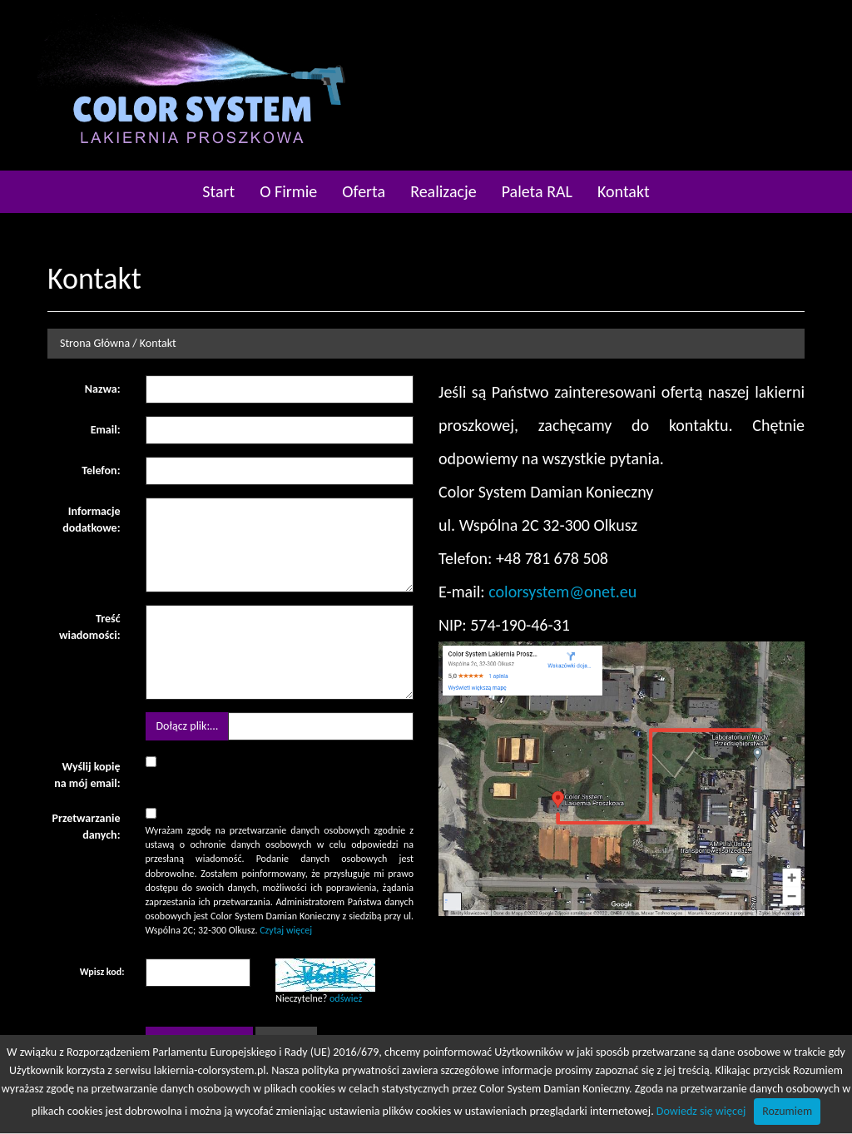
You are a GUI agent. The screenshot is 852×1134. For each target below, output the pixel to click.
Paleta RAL (537, 191)
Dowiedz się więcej (701, 1111)
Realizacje (443, 191)
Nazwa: (103, 389)
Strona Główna (95, 343)
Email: (106, 430)
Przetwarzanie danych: (86, 826)
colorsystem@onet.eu (562, 592)
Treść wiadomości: (89, 627)
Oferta (363, 191)
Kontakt (623, 191)
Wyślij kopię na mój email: (87, 775)
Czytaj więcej (286, 930)
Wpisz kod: (102, 972)
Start (218, 191)
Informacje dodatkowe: (91, 519)
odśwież (345, 998)
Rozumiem (787, 1111)
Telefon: (101, 470)
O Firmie (288, 191)
